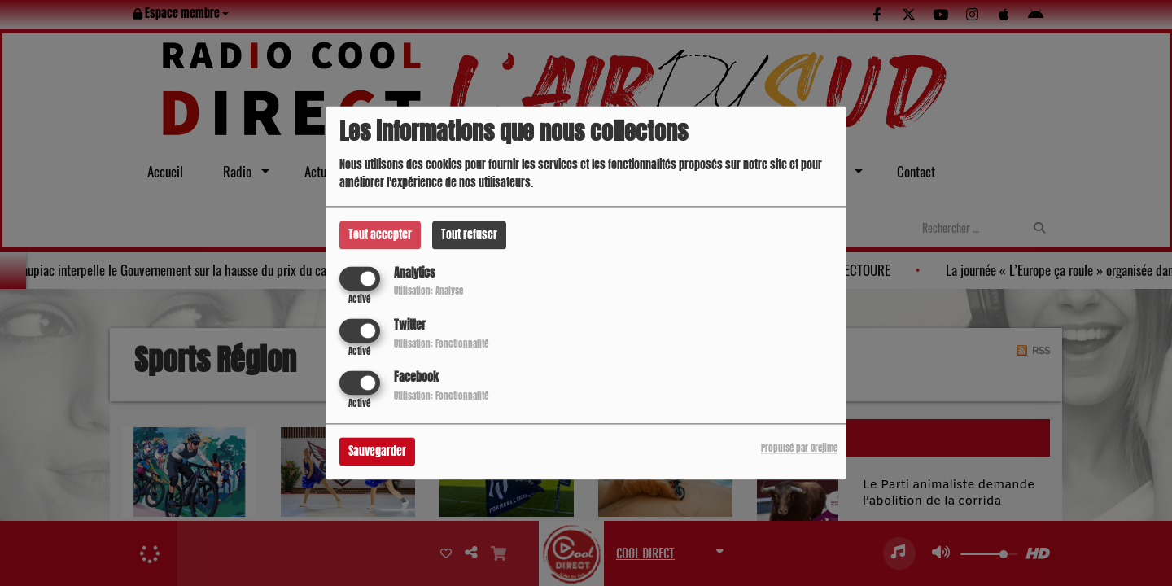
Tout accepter (380, 234)
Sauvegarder (377, 452)
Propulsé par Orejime (799, 449)
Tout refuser (469, 234)
